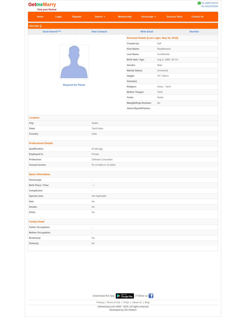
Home (40, 16)
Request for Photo (74, 84)
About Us (137, 302)
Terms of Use (113, 302)
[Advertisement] (123, 276)
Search (100, 16)
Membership (125, 16)
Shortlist (194, 31)
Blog (147, 302)
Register (76, 16)
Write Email (146, 31)
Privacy (100, 302)
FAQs (126, 302)
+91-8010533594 (209, 6)
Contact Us (197, 16)
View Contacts (99, 31)
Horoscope (148, 16)
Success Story (175, 16)
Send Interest (52, 31)
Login (58, 16)
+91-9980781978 (208, 3)
